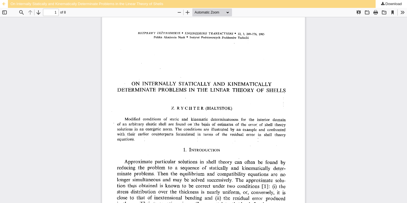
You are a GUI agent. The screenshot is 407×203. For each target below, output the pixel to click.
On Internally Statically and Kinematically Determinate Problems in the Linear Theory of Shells (86, 4)
